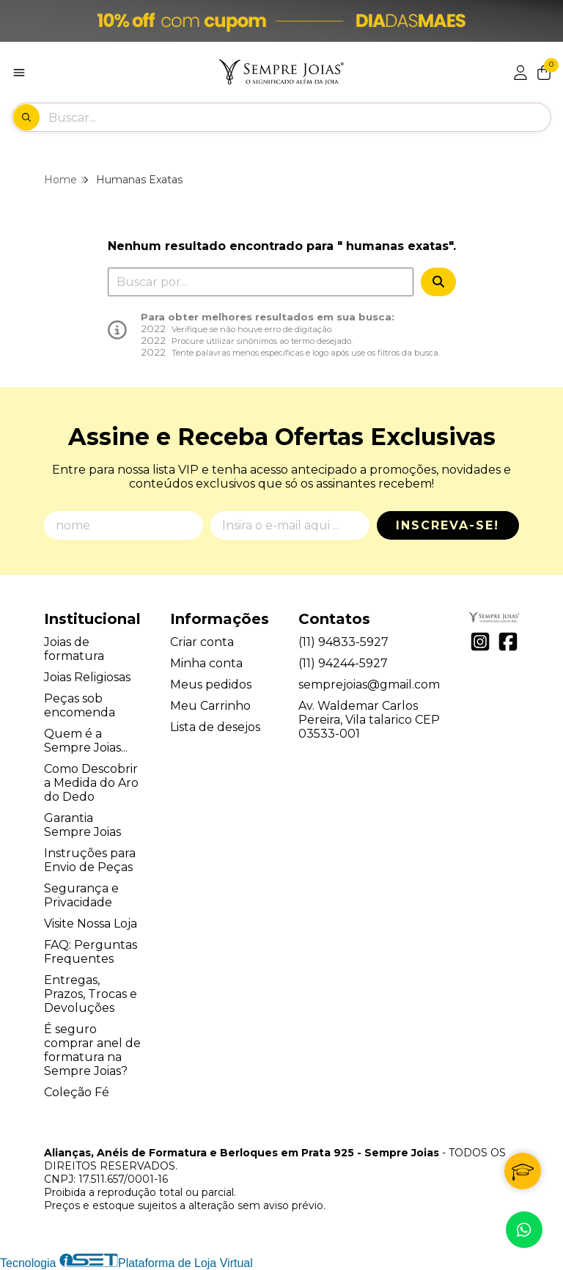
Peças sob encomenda (79, 705)
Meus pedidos (210, 684)
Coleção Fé (76, 1092)
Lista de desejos (215, 727)
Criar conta (202, 642)
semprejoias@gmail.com (369, 684)
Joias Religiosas (87, 677)
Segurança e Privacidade (81, 895)
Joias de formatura (74, 649)
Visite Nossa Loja (90, 924)
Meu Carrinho (210, 706)
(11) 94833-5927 (343, 642)
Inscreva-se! (447, 525)
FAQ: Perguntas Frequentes (90, 952)
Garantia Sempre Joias (82, 825)
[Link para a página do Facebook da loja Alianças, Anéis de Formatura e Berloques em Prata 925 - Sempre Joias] (508, 641)
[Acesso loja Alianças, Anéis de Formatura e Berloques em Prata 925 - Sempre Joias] (520, 72)
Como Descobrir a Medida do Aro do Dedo (91, 783)
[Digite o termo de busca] (299, 117)
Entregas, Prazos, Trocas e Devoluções (90, 994)
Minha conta (206, 663)
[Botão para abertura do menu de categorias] (19, 72)
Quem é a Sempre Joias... (86, 741)
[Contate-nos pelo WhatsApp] (524, 1229)
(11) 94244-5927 (343, 663)
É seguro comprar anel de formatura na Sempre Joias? (92, 1050)
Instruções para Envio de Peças (90, 860)
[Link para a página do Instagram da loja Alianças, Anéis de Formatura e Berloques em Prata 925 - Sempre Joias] (480, 641)
